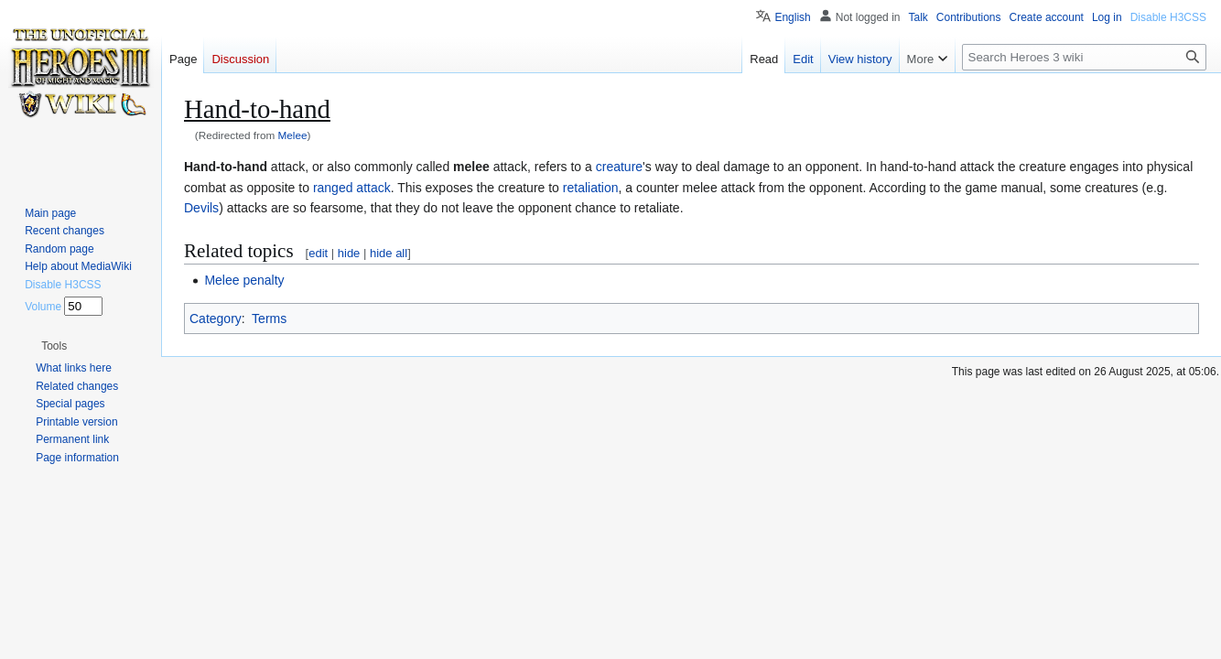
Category (215, 318)
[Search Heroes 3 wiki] (1084, 57)
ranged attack (352, 187)
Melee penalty (244, 280)
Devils (201, 207)
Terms (269, 318)
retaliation (591, 187)
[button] (54, 346)
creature (619, 166)
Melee (293, 135)
